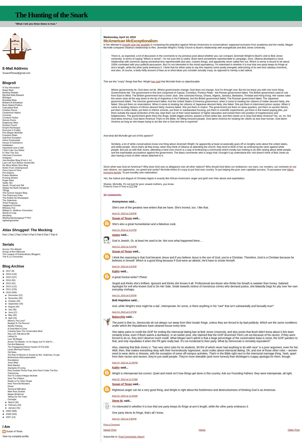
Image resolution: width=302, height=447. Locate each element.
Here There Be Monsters (19, 384)
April (10, 318)
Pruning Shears (10, 177)
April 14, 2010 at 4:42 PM (124, 266)
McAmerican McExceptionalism (22, 357)
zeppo (116, 234)
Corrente (7, 115)
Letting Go (12, 336)
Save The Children (16, 378)
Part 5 (33, 234)
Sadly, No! (8, 182)
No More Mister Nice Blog (15, 165)
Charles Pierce (10, 110)
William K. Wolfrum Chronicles (18, 210)
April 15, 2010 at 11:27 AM (125, 379)
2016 (9, 274)
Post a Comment (111, 424)
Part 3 (19, 234)
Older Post (293, 429)
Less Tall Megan (15, 339)
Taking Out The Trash (17, 397)
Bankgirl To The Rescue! (19, 323)
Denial (10, 386)
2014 (9, 280)
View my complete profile (16, 436)
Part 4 (26, 234)
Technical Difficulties (17, 389)
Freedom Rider (10, 135)
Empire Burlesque (11, 127)
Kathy (116, 271)
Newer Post (109, 429)
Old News (12, 352)
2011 (9, 289)
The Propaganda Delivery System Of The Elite (28, 347)
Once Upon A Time (12, 170)
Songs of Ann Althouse (14, 251)
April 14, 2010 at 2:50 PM (124, 213)
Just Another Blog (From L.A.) (17, 160)
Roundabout (13, 360)
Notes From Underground (15, 167)
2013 (9, 283)
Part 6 (40, 234)
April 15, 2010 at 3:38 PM (124, 419)
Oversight (12, 399)
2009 (9, 411)
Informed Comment (12, 155)
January (12, 408)
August (11, 306)
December (13, 295)
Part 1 (6, 234)
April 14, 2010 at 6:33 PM (124, 295)
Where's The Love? (16, 321)
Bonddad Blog (10, 100)
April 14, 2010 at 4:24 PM (124, 246)
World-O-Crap (9, 213)
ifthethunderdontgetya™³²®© (17, 218)
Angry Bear (8, 90)
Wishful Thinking (15, 326)
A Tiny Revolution (11, 87)
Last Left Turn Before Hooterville (19, 162)
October (12, 301)
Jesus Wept (13, 363)
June (10, 312)
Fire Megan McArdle (13, 132)
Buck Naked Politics (12, 105)
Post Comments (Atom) (131, 436)
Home (202, 429)
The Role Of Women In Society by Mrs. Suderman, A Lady (34, 355)
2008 (9, 414)
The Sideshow (10, 200)
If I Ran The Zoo (11, 152)
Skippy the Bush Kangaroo (16, 187)
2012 (9, 286)
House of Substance (13, 142)
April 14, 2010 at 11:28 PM (125, 363)
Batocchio (118, 316)
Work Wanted (14, 365)
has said (155, 81)
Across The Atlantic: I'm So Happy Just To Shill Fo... (31, 342)
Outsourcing (13, 373)
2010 (9, 292)
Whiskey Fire (9, 208)
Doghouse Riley (10, 122)
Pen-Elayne (8, 172)
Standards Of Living (16, 368)
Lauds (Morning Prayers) (19, 349)
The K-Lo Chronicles (13, 256)
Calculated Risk (10, 107)
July (10, 309)
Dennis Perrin (9, 120)
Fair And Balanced (16, 344)
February (12, 405)
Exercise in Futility (12, 130)
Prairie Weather (10, 175)
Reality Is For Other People (20, 381)
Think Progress (10, 203)
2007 (9, 417)
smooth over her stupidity (136, 44)
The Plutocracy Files (13, 195)
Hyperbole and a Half (13, 147)
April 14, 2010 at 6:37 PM (124, 312)
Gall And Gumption (12, 137)
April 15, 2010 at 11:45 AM (125, 396)
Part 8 (54, 234)
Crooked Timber (10, 117)
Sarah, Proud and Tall (13, 185)
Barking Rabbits (10, 92)
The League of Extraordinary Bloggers (21, 254)
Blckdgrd (7, 97)
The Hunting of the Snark (51, 15)
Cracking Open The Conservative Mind (25, 331)
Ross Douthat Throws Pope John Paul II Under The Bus (33, 370)
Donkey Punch (10, 125)
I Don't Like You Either (13, 150)
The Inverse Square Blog (15, 192)
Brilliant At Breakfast (13, 102)
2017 (9, 271)
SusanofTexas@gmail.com (16, 73)
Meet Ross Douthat (16, 391)
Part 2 (12, 234)
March (11, 402)
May (10, 315)
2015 (9, 277)
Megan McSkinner (16, 394)
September (13, 304)
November (13, 298)
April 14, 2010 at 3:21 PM (124, 230)
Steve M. (117, 400)
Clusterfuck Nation (12, 112)
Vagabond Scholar (12, 205)
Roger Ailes (8, 180)
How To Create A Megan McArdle (22, 376)
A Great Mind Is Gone (17, 329)
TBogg (6, 190)
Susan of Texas (122, 218)
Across (12, 249)
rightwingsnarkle (11, 220)
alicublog (7, 215)
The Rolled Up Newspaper (16, 198)
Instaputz (7, 157)
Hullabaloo (8, 145)
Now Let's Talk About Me (19, 334)
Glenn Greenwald (11, 140)
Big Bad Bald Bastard (13, 95)
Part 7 (47, 234)
